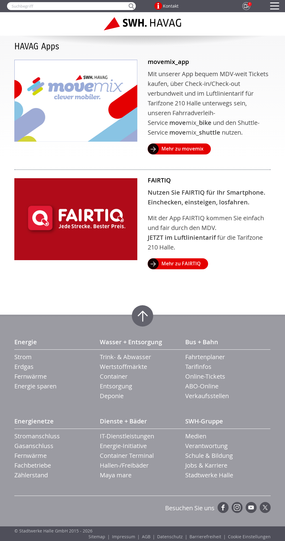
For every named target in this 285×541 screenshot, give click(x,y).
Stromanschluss (37, 436)
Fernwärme (30, 376)
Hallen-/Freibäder (124, 465)
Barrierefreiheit (205, 536)
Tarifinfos (198, 366)
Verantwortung (206, 446)
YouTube (251, 507)
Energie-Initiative (123, 446)
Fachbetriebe (32, 465)
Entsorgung (116, 386)
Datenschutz (170, 536)
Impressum (123, 536)
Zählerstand (31, 475)
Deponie (112, 396)
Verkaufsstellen (207, 396)
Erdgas (24, 366)
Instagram (237, 507)
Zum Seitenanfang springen (142, 316)
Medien (195, 436)
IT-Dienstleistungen (127, 436)
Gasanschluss (33, 446)
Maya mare (116, 475)
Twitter (265, 507)
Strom (23, 357)
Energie (25, 342)
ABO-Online (201, 386)
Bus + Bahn (201, 342)
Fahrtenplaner (205, 357)
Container (114, 376)
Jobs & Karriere (206, 465)
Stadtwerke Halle (209, 475)
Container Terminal (127, 455)
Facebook (223, 507)
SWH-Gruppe (204, 421)
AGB (146, 536)
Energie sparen (35, 386)
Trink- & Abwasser (125, 357)
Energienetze (34, 421)
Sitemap (96, 536)
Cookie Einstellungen (249, 536)
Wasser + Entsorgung (131, 342)
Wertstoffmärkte (123, 366)
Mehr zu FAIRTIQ (181, 263)
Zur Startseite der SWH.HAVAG (142, 23)
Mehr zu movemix (182, 148)
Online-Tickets (205, 376)
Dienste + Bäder (123, 421)
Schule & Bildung (209, 455)
